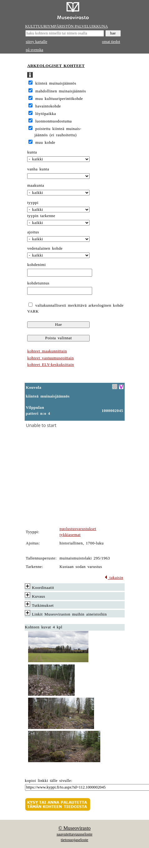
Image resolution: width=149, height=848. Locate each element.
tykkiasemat (70, 535)
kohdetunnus (38, 283)
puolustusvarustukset (78, 529)
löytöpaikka (45, 114)
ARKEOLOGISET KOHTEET (56, 66)
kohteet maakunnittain (47, 351)
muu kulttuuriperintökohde (59, 98)
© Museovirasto (74, 828)
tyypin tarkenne (41, 216)
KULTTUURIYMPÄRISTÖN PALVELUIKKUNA (66, 26)
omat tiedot (111, 41)
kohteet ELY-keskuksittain (50, 364)
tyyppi (32, 202)
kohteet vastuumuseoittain (50, 358)
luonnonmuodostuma (53, 121)
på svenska (34, 50)
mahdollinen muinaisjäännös (60, 91)
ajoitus (33, 232)
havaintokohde (48, 106)
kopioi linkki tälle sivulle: (48, 780)
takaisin (113, 577)
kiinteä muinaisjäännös (55, 83)
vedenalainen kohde (44, 248)
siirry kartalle (36, 41)
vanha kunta (38, 169)
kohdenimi (36, 265)
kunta (32, 152)
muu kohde (45, 142)
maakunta (35, 185)
